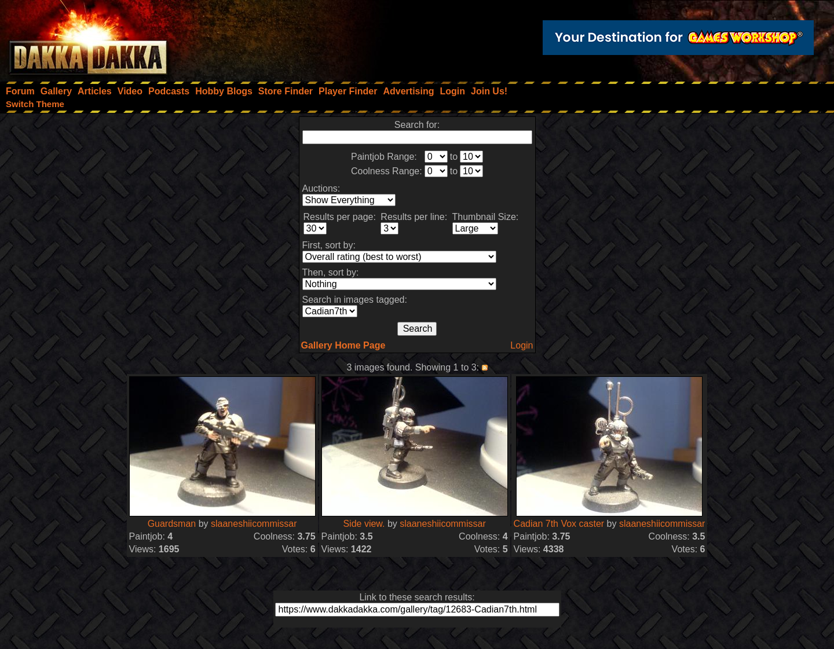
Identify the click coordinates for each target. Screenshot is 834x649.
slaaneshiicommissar (254, 524)
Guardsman (172, 524)
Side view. (365, 524)
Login (521, 345)
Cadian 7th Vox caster (559, 524)
